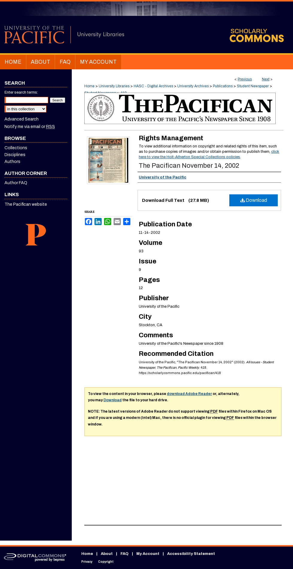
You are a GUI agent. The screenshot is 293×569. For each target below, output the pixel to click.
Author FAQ (15, 183)
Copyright (106, 561)
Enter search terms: (21, 92)
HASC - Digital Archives (153, 86)
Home (89, 86)
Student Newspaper (253, 86)
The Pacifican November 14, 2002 (189, 165)
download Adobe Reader (189, 394)
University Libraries (114, 86)
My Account (147, 554)
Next (265, 79)
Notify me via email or (29, 126)
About (107, 554)
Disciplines (14, 154)
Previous (245, 79)
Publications (223, 86)
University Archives (193, 86)
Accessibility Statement (191, 554)
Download (253, 200)
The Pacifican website (25, 204)
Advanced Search (21, 119)
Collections (15, 148)
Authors (12, 161)
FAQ (124, 554)
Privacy (86, 561)
